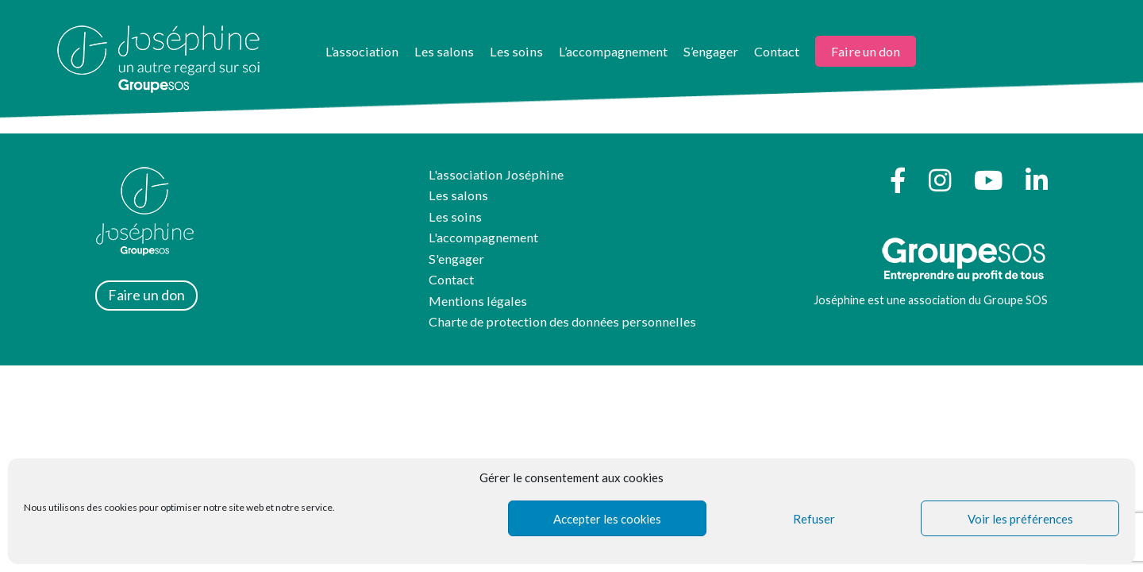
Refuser (814, 519)
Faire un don (865, 51)
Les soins (516, 51)
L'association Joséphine (496, 174)
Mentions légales (478, 300)
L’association (361, 51)
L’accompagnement (613, 51)
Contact (776, 51)
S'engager (456, 258)
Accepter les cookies (607, 519)
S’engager (710, 51)
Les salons (444, 51)
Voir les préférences (1020, 519)
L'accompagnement (483, 237)
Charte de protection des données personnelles (562, 321)
